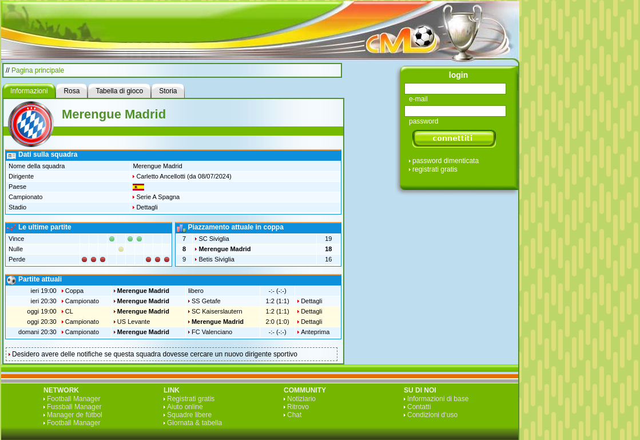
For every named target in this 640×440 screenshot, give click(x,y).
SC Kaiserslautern (217, 311)
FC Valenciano (212, 331)
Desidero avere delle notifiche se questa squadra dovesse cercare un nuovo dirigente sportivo (154, 354)
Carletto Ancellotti (160, 176)
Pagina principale (37, 70)
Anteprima (315, 331)
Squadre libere (189, 415)
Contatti (419, 407)
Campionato (82, 301)
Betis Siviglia (216, 259)
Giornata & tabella (194, 423)
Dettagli (146, 207)
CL (69, 311)
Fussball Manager (74, 407)
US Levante (133, 321)
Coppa (74, 290)
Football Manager (73, 399)
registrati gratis (435, 169)
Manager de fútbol (74, 415)
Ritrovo (298, 407)
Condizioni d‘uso (432, 415)
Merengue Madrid (224, 248)
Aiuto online (185, 407)
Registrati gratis (190, 399)
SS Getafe (206, 301)
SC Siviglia (213, 238)
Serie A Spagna (158, 196)
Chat (294, 415)
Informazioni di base (437, 399)
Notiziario (301, 399)
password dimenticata (445, 161)
